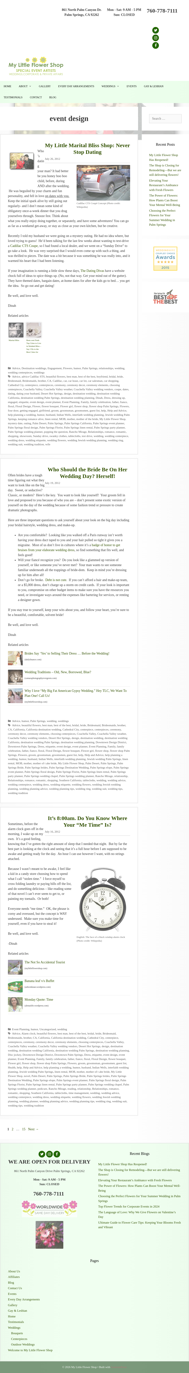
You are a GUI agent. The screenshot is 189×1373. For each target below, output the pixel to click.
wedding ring (115, 440)
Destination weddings (34, 368)
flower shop (81, 406)
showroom (26, 436)
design (67, 393)
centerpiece (31, 385)
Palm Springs (89, 368)
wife (47, 444)
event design (37, 402)
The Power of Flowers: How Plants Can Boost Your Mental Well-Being (164, 200)
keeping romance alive (30, 419)
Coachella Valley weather (58, 389)
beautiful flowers (55, 376)
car (65, 380)
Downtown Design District (111, 742)
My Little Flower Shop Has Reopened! (122, 1164)
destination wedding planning (77, 397)
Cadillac (57, 380)
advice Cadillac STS (33, 376)
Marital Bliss (14, 340)
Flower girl (66, 406)
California (19, 729)
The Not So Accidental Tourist (45, 962)
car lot (83, 380)
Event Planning (70, 402)
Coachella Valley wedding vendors (93, 389)
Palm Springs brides (36, 767)
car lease (73, 380)
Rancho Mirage (78, 431)
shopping (13, 436)
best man (72, 376)
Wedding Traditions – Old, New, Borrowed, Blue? (58, 672)
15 (24, 1129)
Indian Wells (64, 414)
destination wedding (84, 393)
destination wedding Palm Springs (40, 397)
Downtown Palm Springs (22, 746)
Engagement (55, 368)
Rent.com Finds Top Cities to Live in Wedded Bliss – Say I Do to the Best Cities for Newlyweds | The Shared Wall (33, 346)
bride (120, 376)
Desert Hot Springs (51, 393)
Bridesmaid (14, 380)
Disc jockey (14, 1054)
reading (72, 1088)
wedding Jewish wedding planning (86, 440)
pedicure (42, 1088)
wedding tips (115, 788)
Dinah (99, 397)
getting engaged (29, 410)
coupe (117, 389)
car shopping (111, 380)
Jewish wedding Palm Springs (104, 759)
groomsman (66, 410)
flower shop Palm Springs (103, 406)
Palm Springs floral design (23, 427)
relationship (121, 776)
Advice (16, 368)
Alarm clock (28, 1033)
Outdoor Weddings (23, 1344)
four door (13, 410)
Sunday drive (40, 436)
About (27, 86)
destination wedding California (36, 1050)
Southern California (70, 780)
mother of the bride (87, 419)
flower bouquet (50, 406)
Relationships (95, 431)
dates (125, 389)
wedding (119, 368)
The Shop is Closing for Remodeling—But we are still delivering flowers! (165, 170)
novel (27, 1075)
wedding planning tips (61, 788)
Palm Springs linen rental (78, 427)
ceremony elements (97, 385)
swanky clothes (58, 436)
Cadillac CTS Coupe (24, 246)
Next (33, 1129)
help (103, 410)
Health (12, 1067)
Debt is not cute (55, 580)
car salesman (95, 380)
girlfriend (44, 410)
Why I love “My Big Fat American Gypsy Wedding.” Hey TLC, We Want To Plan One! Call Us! (76, 693)
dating (11, 393)
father (115, 402)
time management (78, 1092)
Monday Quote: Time (39, 999)
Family (85, 402)
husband (50, 414)
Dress (107, 397)
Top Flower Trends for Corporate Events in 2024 (128, 1206)
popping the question (56, 431)
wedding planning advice (33, 788)
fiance (123, 402)
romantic (121, 431)
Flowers (67, 368)
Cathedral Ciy (15, 385)
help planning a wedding (22, 414)
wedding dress (16, 440)
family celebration (100, 402)
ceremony (60, 385)
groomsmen (81, 410)
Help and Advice (116, 410)
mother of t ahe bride (44, 763)
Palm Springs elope (101, 767)
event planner (53, 402)
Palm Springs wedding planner (25, 431)
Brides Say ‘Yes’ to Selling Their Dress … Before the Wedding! (67, 653)
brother (42, 380)
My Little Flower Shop (112, 419)
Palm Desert (39, 423)
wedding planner (28, 1101)
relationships (106, 368)
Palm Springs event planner (108, 423)
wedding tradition (34, 444)
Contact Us (15, 1288)
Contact (36, 97)
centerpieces (46, 385)
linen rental (51, 419)
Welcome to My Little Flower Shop (30, 1350)
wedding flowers (56, 440)
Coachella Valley (32, 389)
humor (77, 368)
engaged (12, 402)
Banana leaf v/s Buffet (39, 981)
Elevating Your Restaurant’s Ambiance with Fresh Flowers (163, 185)
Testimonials (13, 97)
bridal (112, 376)
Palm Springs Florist (51, 427)
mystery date (15, 423)
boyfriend (102, 376)
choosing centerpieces (63, 733)
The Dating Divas (92, 271)
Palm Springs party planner (109, 427)
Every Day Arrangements (76, 86)
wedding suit (15, 444)
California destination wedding (43, 729)
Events (132, 86)
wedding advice (116, 780)
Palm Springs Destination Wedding (69, 767)
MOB (62, 419)
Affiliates (14, 1277)
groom (55, 410)
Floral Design (23, 406)
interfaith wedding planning (88, 414)
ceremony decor (76, 385)
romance (110, 431)
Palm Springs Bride (74, 1075)
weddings (39, 372)
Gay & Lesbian (154, 86)
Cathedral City (71, 729)
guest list (95, 410)
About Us (14, 1271)
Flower (36, 406)
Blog (52, 97)
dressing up (118, 397)
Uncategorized (47, 1029)
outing (27, 423)
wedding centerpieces (20, 372)
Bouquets (17, 1333)
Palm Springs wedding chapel (41, 776)
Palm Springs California (78, 423)
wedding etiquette (36, 440)
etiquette (24, 402)
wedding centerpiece (116, 436)
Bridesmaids (29, 380)
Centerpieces (19, 1339)
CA (49, 380)
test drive (87, 436)
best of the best (86, 376)
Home (7, 86)
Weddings (112, 86)
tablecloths (74, 436)
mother (71, 419)
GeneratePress (119, 1367)
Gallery (45, 86)
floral (11, 406)
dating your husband (27, 393)
